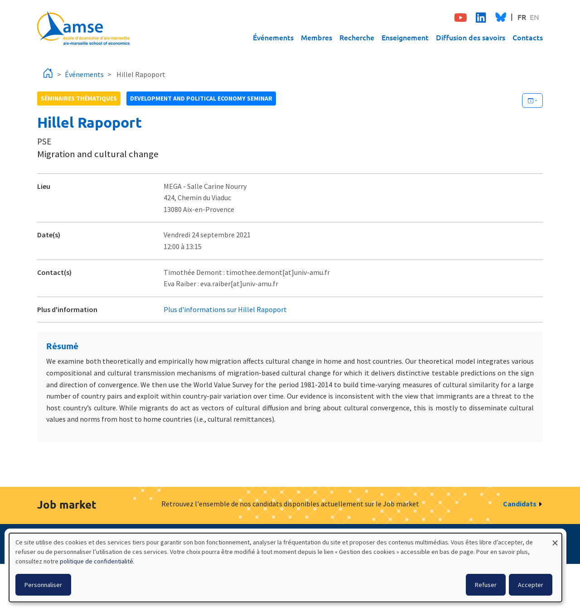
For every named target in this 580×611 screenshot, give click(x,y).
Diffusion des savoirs (470, 37)
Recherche (356, 37)
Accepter (530, 585)
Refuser (486, 585)
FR (521, 17)
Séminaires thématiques (79, 98)
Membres (316, 37)
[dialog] (285, 567)
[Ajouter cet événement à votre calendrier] (532, 100)
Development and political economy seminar (201, 98)
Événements (273, 37)
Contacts (527, 37)
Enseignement (405, 37)
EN (534, 17)
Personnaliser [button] (43, 585)
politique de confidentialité (96, 561)
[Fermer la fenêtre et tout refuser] (555, 538)
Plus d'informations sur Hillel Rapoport (225, 309)
